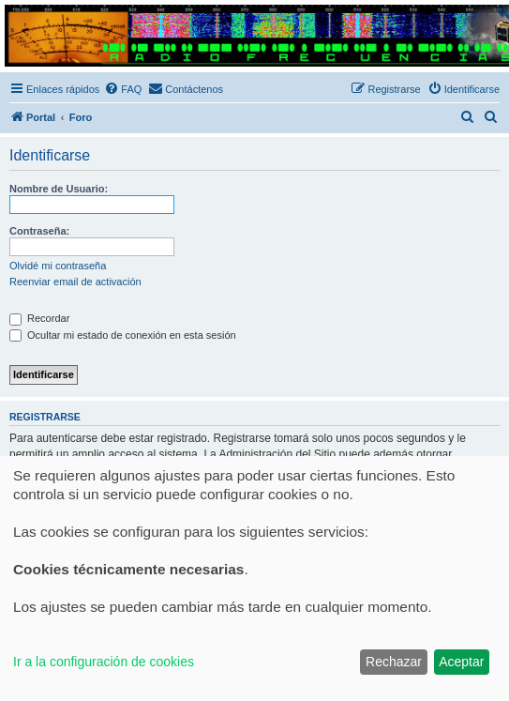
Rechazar (394, 661)
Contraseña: (39, 230)
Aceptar (461, 661)
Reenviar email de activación (75, 281)
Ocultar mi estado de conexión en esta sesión (122, 335)
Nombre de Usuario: (58, 188)
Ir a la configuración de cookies (103, 661)
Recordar (39, 318)
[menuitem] (123, 89)
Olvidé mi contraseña (57, 265)
